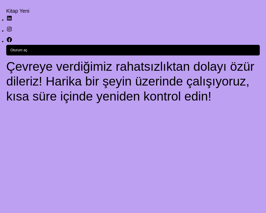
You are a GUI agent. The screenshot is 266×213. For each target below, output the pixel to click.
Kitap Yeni (17, 11)
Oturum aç (18, 50)
